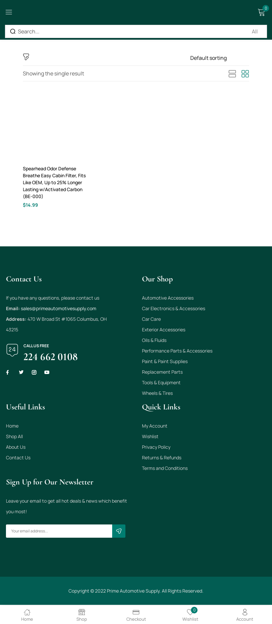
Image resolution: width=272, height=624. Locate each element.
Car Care (151, 320)
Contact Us (18, 458)
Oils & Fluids (154, 341)
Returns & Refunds (161, 458)
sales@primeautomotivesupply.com (58, 309)
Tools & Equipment (161, 383)
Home (12, 427)
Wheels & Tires (157, 394)
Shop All (14, 437)
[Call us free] (12, 351)
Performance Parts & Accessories (177, 352)
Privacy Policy (156, 448)
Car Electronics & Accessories (173, 309)
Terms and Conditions (165, 469)
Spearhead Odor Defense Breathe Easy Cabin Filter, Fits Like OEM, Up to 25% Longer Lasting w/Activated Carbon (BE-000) (54, 183)
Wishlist (150, 437)
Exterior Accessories (163, 330)
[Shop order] (219, 57)
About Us (15, 448)
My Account (154, 427)
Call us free (36, 347)
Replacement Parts (162, 373)
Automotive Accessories (168, 299)
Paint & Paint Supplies (165, 362)
